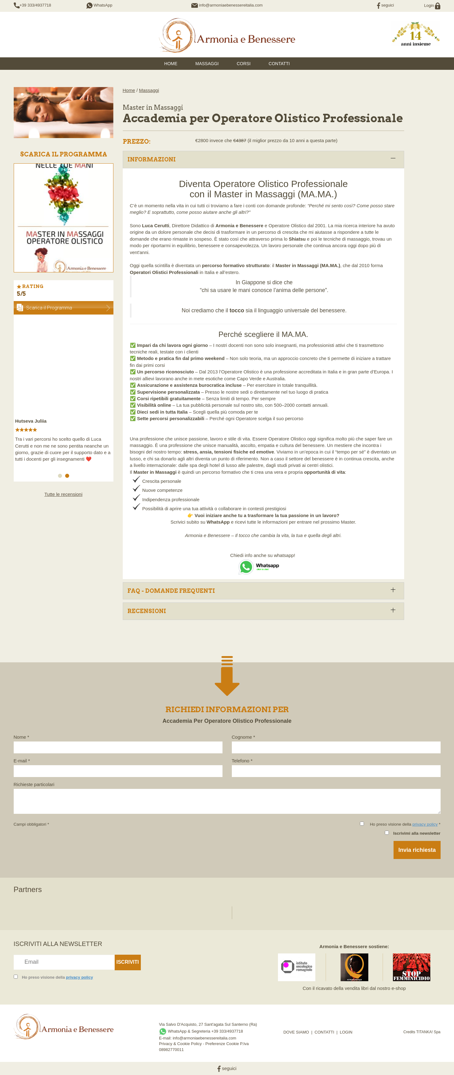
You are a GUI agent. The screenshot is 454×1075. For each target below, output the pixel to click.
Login (432, 5)
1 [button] (61, 477)
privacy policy (424, 824)
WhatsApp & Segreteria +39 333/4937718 (201, 1031)
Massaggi (207, 63)
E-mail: (166, 1038)
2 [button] (68, 477)
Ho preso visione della (57, 977)
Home (129, 90)
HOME (170, 63)
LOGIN (346, 1032)
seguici (385, 5)
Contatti (279, 63)
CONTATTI (324, 1032)
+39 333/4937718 (35, 5)
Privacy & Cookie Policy (180, 1043)
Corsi (244, 63)
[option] (63, 392)
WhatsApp (99, 5)
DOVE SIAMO (296, 1032)
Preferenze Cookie (222, 1043)
